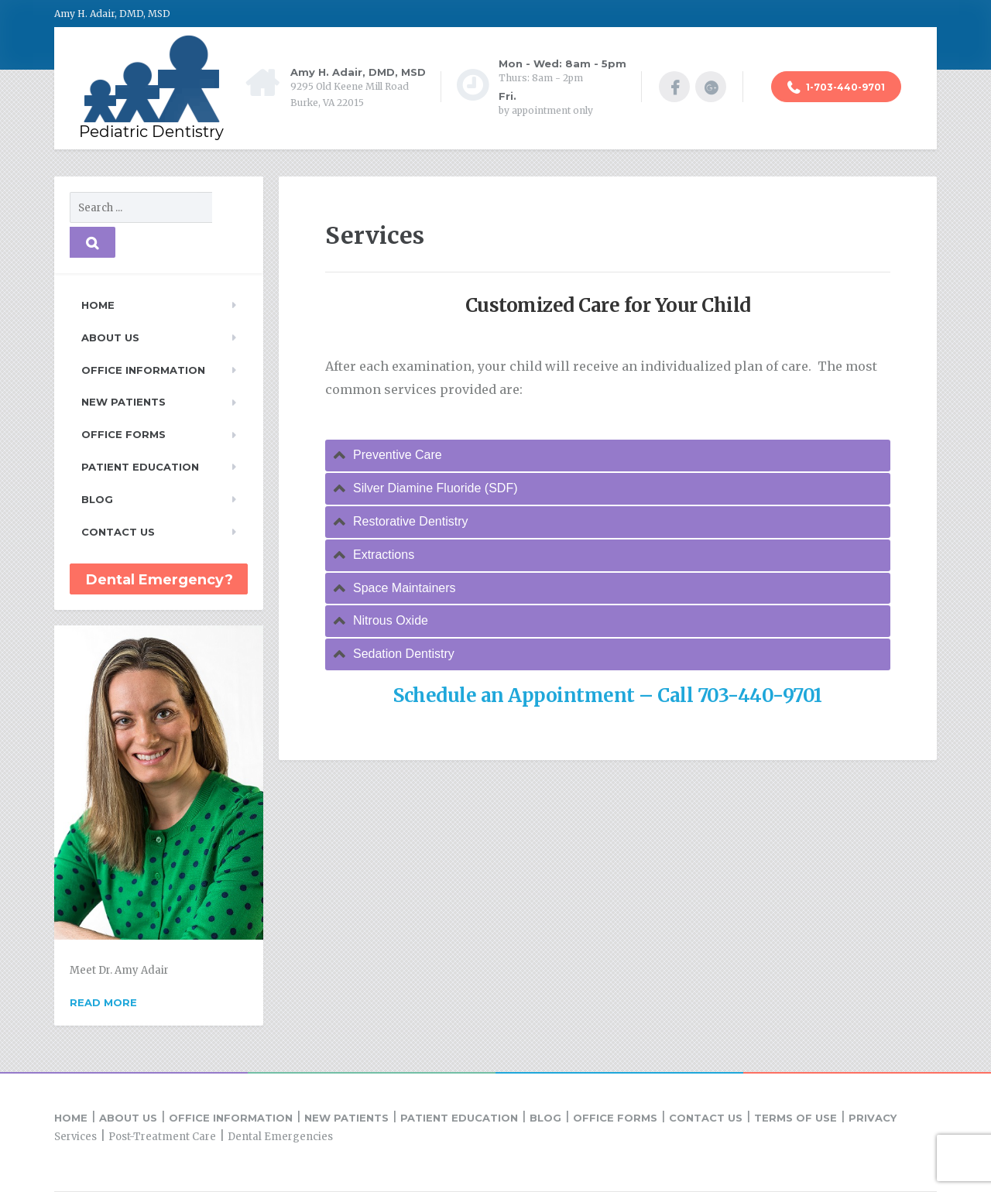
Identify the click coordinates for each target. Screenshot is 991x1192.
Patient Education (140, 467)
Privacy (873, 1118)
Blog (97, 499)
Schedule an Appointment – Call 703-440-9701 (607, 695)
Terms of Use (795, 1118)
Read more (103, 1002)
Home (98, 305)
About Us (110, 337)
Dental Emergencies (280, 1136)
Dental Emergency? (159, 579)
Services (75, 1136)
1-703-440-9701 (836, 88)
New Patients (123, 402)
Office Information (143, 370)
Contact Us (118, 532)
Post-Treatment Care (162, 1136)
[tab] (607, 455)
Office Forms (123, 434)
